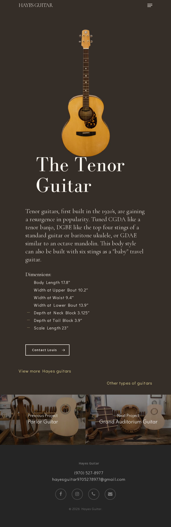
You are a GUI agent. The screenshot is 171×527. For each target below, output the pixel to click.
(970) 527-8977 (88, 472)
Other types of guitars (129, 383)
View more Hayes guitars (45, 371)
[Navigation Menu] (149, 5)
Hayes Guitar (36, 5)
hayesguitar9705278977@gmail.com (88, 479)
